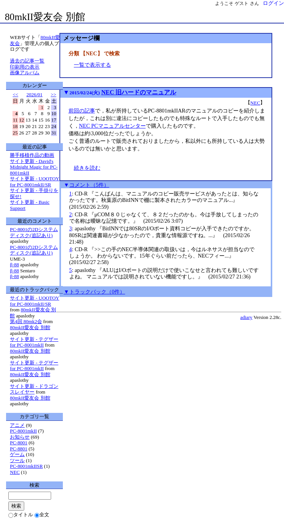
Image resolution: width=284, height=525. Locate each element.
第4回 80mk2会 (26, 321)
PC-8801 (18, 449)
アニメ (17, 425)
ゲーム (17, 454)
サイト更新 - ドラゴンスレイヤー (34, 389)
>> (53, 94)
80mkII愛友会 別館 (45, 16)
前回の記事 (82, 111)
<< (16, 94)
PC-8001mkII (23, 431)
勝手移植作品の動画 (32, 155)
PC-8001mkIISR (26, 466)
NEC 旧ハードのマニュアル (138, 92)
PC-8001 (18, 442)
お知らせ (20, 437)
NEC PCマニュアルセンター (112, 126)
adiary (246, 317)
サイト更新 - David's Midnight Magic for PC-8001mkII (34, 167)
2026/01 (34, 94)
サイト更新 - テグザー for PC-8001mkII (34, 342)
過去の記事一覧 (27, 61)
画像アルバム (24, 72)
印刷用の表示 (24, 67)
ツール (17, 460)
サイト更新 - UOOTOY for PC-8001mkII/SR (34, 182)
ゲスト (241, 3)
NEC (255, 103)
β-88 (14, 264)
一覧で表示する (92, 65)
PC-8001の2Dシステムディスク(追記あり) (34, 232)
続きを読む (87, 168)
